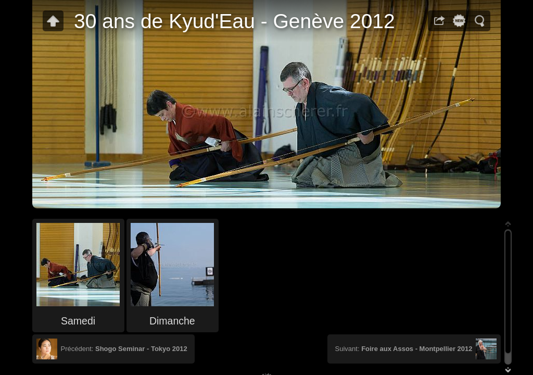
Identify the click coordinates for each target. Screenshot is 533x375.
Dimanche (172, 321)
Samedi (78, 321)
